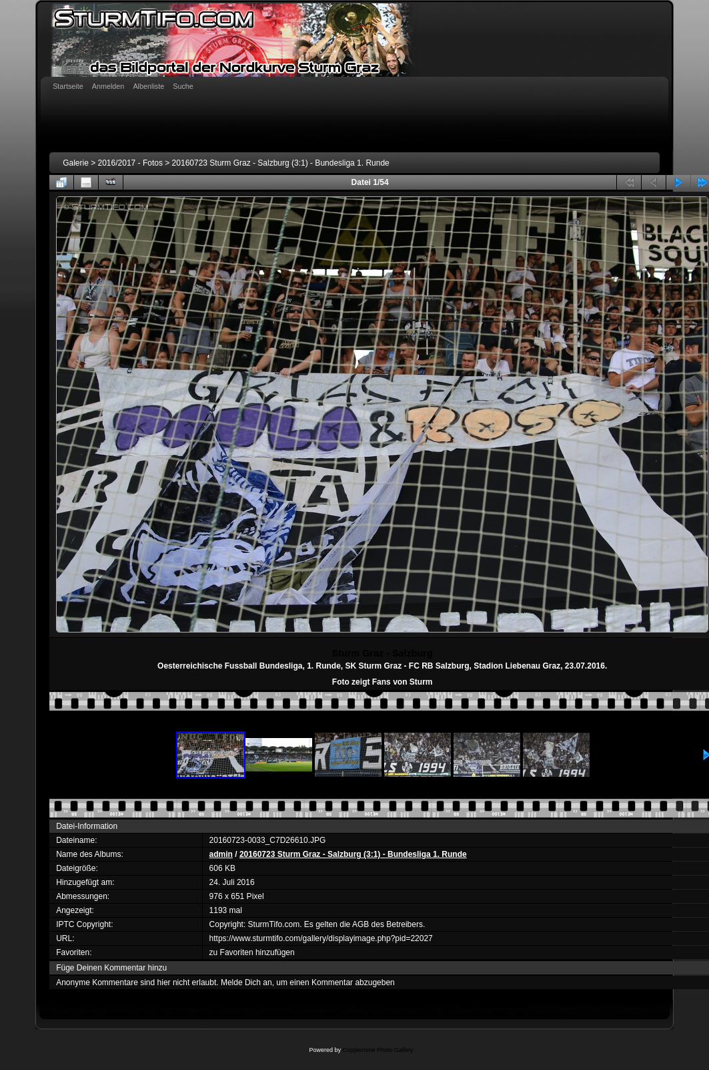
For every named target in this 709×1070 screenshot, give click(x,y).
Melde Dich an (246, 982)
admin (221, 854)
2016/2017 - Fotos (130, 163)
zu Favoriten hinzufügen (252, 952)
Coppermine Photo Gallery (377, 1050)
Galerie (76, 163)
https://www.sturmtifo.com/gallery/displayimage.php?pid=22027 (321, 938)
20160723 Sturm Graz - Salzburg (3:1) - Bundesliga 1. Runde (281, 163)
